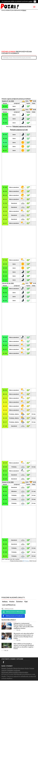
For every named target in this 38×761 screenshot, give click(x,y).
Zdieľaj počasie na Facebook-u (13, 616)
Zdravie (15, 668)
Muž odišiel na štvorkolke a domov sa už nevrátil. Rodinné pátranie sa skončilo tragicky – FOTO (24, 646)
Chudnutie (10, 668)
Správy (27, 668)
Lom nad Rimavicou (8, 605)
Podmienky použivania (13, 670)
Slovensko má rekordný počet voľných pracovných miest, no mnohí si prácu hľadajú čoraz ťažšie (24, 636)
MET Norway (26, 561)
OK (35, 1)
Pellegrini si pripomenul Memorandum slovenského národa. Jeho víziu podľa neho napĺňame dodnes (23, 625)
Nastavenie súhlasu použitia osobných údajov (15, 672)
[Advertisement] (19, 30)
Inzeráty (4, 670)
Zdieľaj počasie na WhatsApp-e (13, 612)
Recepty (4, 668)
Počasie (32, 668)
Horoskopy (21, 668)
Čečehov (19, 601)
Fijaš (26, 601)
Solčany (5, 601)
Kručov (11, 601)
